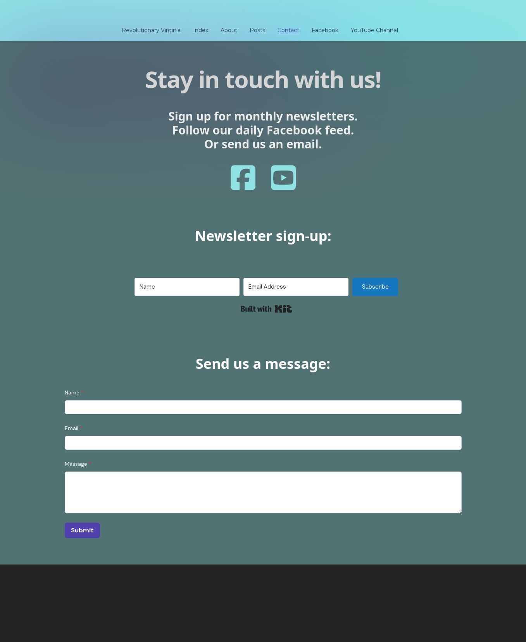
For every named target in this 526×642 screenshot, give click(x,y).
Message (76, 463)
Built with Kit (266, 309)
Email (71, 428)
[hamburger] (30, 12)
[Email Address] (295, 287)
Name (72, 392)
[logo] (263, 13)
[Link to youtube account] (283, 178)
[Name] (187, 287)
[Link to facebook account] (243, 178)
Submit (82, 530)
